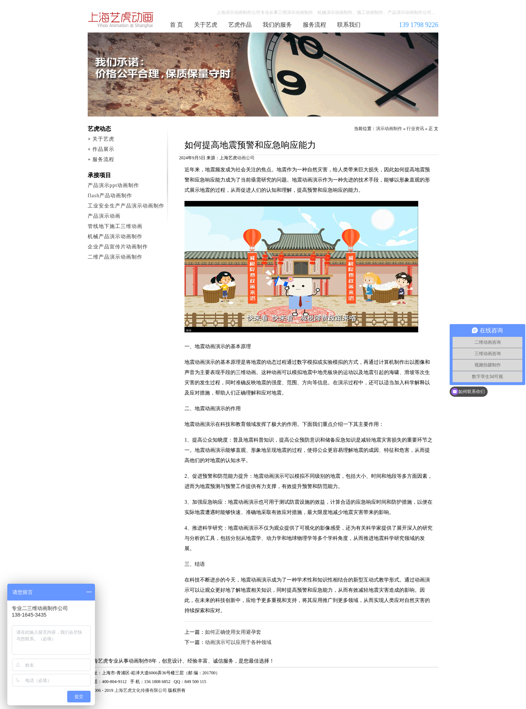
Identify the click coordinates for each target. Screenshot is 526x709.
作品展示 (103, 149)
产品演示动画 (104, 216)
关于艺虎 (205, 25)
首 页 (176, 25)
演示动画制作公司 (121, 19)
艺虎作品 (240, 25)
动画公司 (246, 157)
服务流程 (314, 25)
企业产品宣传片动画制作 (118, 246)
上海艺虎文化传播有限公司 (140, 690)
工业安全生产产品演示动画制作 (126, 206)
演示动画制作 (389, 128)
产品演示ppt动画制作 (113, 185)
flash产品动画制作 (110, 195)
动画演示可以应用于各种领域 (238, 642)
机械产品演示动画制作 (115, 236)
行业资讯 (415, 128)
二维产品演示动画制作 (115, 257)
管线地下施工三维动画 (115, 226)
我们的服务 (277, 25)
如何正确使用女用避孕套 (233, 632)
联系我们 (349, 25)
